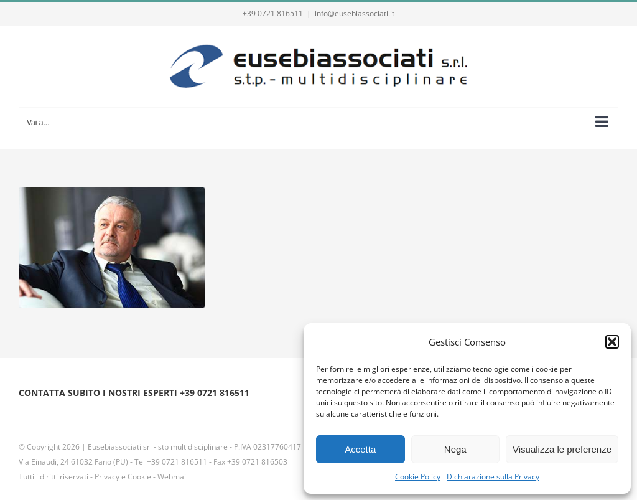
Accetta (360, 449)
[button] (612, 342)
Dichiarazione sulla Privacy (493, 476)
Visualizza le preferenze (562, 449)
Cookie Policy (417, 476)
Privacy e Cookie (123, 476)
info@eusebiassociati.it (354, 13)
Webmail (172, 476)
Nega (455, 449)
